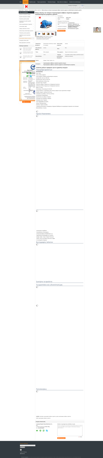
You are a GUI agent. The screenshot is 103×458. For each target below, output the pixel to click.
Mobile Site (22, 453)
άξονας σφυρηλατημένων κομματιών (25, 24)
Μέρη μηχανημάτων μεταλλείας (24, 42)
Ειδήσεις (21, 5)
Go (83, 7)
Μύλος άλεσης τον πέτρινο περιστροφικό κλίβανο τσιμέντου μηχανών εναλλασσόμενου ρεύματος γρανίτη (44, 37)
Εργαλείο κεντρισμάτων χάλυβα (24, 14)
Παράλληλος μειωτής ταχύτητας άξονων (24, 36)
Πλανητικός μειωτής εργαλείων (24, 32)
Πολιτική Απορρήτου (24, 457)
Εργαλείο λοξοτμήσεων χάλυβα (24, 16)
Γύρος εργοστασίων (41, 1)
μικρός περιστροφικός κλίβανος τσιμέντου (63, 416)
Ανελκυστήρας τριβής (23, 26)
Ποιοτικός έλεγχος (52, 1)
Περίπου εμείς (32, 1)
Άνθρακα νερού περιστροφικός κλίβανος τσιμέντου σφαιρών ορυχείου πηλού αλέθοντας (27, 49)
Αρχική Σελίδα (21, 10)
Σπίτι (21, 1)
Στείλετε (22, 447)
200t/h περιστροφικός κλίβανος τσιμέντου (43, 418)
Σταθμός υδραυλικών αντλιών (24, 28)
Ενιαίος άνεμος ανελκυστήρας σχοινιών (26, 30)
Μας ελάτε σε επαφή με (62, 1)
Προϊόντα (26, 1)
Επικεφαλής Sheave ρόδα (23, 40)
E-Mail (21, 452)
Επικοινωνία (62, 30)
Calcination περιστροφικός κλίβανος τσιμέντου (48, 416)
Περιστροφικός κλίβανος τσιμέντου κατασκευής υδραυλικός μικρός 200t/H (28, 57)
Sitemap (25, 452)
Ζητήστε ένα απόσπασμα (74, 1)
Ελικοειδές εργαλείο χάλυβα (24, 18)
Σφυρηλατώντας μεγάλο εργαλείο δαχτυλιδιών (25, 22)
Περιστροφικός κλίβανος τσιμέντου (35, 10)
